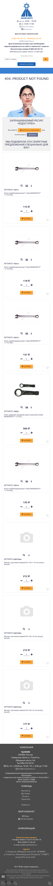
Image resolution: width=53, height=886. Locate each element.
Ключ (31, 56)
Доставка (25, 793)
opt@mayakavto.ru (26, 41)
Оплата (25, 796)
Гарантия (25, 799)
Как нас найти (27, 27)
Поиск (32, 135)
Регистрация (25, 819)
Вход (25, 816)
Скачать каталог (26, 64)
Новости (25, 805)
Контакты (28, 29)
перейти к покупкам (29, 130)
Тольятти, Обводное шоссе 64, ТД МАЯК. (26, 851)
